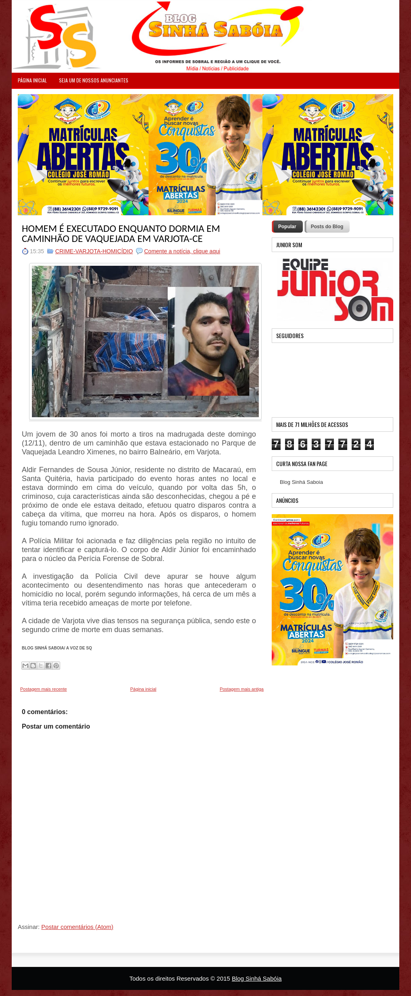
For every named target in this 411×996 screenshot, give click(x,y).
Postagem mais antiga (242, 689)
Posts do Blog (327, 226)
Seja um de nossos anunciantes (93, 80)
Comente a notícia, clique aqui (182, 251)
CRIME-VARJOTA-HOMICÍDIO (94, 251)
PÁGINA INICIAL (32, 80)
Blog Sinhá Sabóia (256, 978)
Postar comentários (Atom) (77, 926)
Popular (287, 226)
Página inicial (143, 689)
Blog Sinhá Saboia (301, 482)
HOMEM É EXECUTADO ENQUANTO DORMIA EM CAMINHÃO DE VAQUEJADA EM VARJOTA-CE (121, 233)
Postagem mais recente (43, 689)
